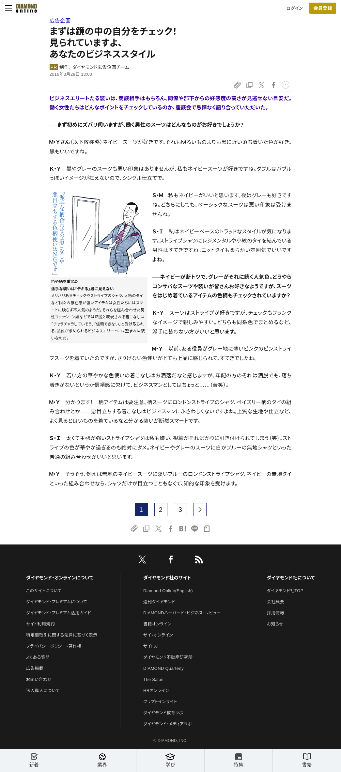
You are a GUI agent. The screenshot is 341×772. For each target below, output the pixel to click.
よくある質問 (38, 657)
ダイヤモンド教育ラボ (163, 712)
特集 (238, 760)
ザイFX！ (151, 646)
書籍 (307, 760)
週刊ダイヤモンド (159, 601)
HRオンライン (156, 690)
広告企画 (60, 21)
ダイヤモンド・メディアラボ (167, 723)
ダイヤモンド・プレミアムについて (56, 601)
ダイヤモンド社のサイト (167, 577)
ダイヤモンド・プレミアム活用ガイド (58, 612)
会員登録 (322, 8)
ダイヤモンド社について (291, 577)
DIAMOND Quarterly (163, 668)
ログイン (295, 8)
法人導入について (43, 690)
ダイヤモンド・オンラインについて (59, 577)
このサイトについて (44, 590)
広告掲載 (34, 668)
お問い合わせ (39, 679)
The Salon (153, 679)
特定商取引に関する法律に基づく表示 (61, 635)
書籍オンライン (157, 624)
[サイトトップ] (24, 8)
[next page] (200, 509)
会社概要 (275, 601)
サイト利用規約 (40, 624)
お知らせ (275, 624)
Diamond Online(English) (168, 590)
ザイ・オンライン (158, 635)
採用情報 (275, 612)
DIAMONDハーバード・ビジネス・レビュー (182, 612)
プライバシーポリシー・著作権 (54, 646)
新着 (34, 760)
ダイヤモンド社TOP (285, 590)
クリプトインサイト (160, 701)
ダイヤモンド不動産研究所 (168, 657)
